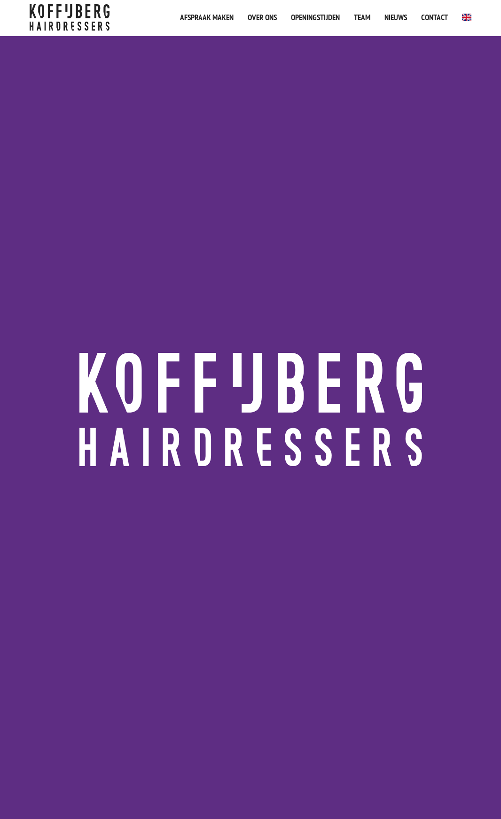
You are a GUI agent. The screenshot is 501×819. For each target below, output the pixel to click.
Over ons (262, 17)
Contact (434, 17)
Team (362, 17)
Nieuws (395, 17)
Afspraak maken (207, 17)
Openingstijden (315, 17)
